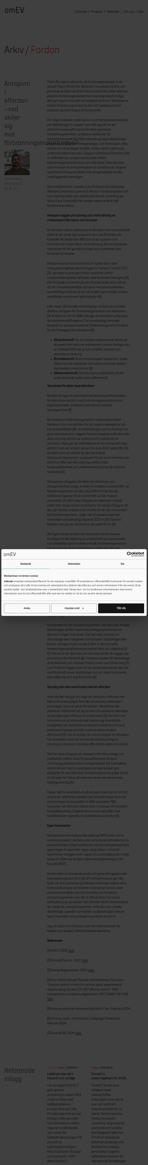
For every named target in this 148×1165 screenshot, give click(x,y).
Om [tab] (122, 564)
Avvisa (27, 608)
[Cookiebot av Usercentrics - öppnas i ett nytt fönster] (129, 554)
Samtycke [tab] (25, 564)
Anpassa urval (74, 608)
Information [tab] (74, 564)
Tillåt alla (121, 608)
